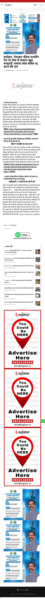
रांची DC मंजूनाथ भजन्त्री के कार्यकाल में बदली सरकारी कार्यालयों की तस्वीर (19, 302)
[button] (2, 5)
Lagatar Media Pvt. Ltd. (28, 594)
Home (21, 9)
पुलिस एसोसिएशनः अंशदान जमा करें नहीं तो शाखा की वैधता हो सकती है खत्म (19, 288)
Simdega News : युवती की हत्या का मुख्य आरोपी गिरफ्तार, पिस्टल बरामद (19, 266)
